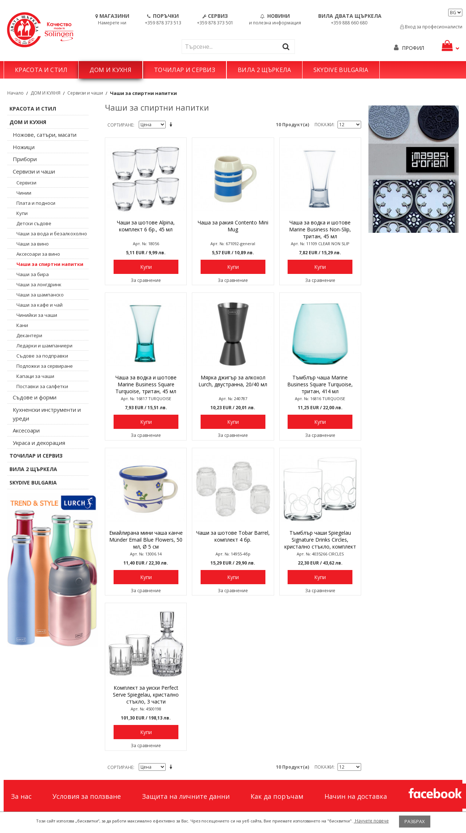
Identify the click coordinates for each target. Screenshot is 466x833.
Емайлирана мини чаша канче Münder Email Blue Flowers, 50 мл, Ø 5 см (146, 539)
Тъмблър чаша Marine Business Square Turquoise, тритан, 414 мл (320, 384)
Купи (146, 266)
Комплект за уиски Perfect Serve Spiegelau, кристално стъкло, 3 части (146, 694)
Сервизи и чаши (85, 93)
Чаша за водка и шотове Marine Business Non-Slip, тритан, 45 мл (320, 229)
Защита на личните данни (186, 796)
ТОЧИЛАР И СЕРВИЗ (184, 70)
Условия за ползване (86, 796)
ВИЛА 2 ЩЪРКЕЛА (264, 70)
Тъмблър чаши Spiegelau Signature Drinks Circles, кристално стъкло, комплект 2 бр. (320, 540)
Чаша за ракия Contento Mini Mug (233, 226)
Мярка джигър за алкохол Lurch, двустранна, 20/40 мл (232, 381)
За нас (21, 796)
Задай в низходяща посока (172, 125)
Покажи (324, 124)
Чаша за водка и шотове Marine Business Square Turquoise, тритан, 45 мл (146, 384)
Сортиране (120, 125)
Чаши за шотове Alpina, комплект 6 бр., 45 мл (146, 226)
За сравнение (146, 280)
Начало (15, 93)
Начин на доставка (355, 796)
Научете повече (371, 821)
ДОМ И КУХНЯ (110, 70)
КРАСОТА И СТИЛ (41, 70)
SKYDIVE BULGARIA (340, 70)
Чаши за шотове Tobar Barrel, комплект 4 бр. (233, 536)
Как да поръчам (276, 796)
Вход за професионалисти (431, 27)
